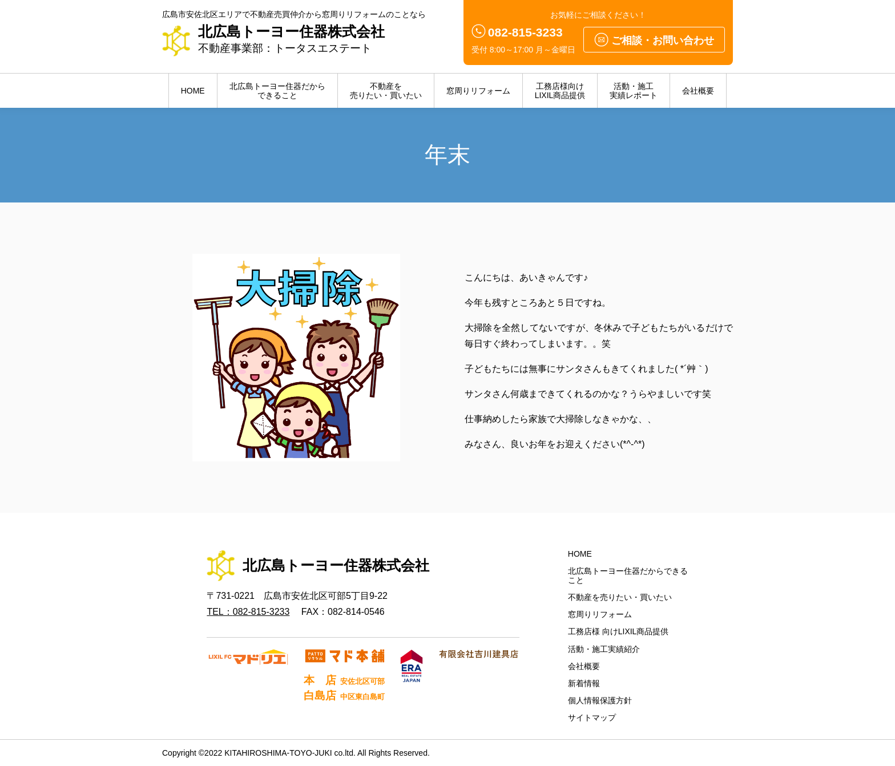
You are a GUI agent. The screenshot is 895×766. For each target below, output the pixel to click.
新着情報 (584, 683)
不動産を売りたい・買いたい (620, 597)
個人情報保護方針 (600, 700)
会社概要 (698, 90)
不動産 (386, 91)
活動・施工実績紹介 (604, 649)
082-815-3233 (525, 32)
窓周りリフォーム (478, 90)
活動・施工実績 (634, 91)
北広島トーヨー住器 (277, 91)
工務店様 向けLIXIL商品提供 (618, 631)
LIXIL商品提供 (560, 91)
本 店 (343, 680)
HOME (193, 90)
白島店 (343, 696)
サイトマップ (592, 717)
